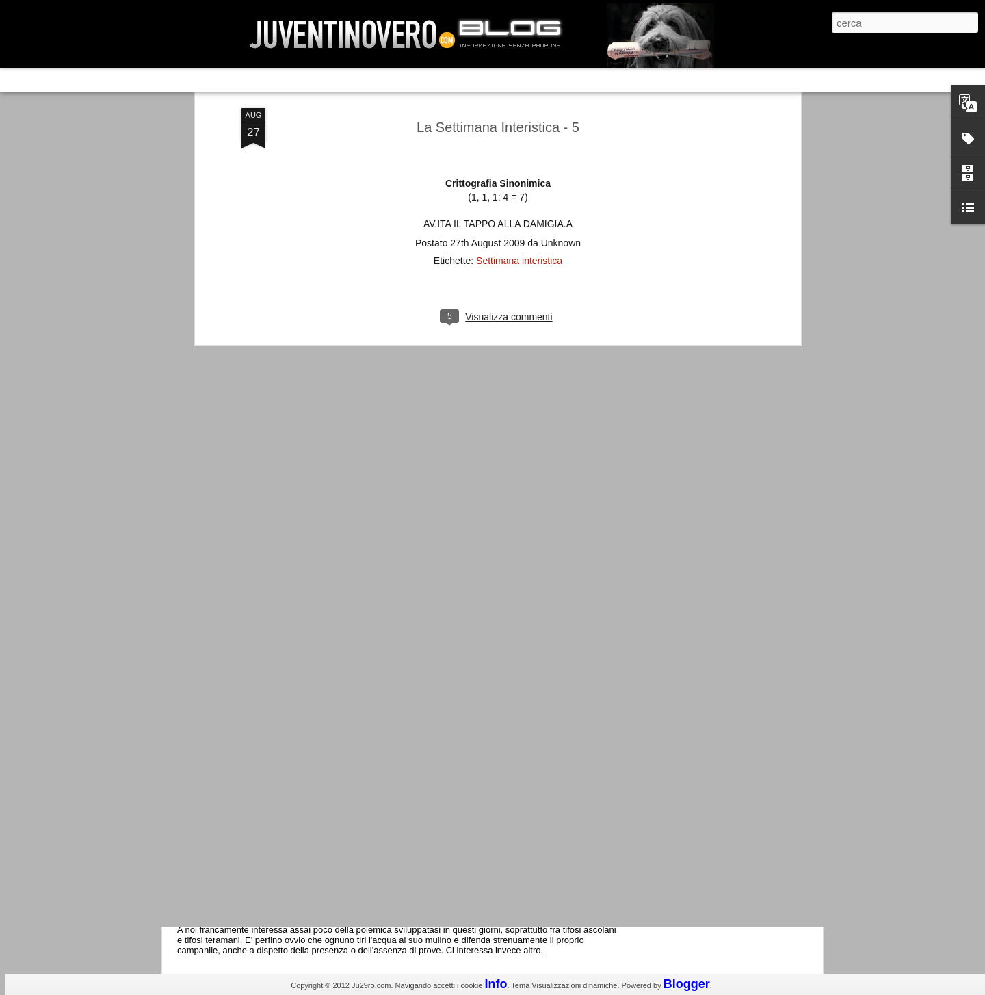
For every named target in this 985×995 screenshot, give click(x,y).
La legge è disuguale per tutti (271, 884)
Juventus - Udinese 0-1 (257, 769)
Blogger (687, 984)
